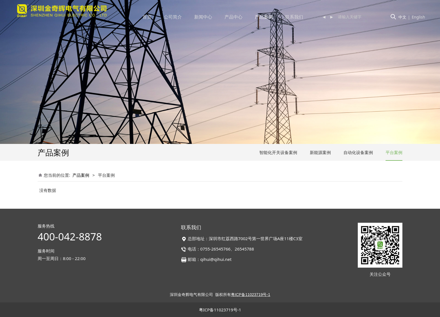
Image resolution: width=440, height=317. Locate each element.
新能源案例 (320, 152)
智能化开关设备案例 (278, 152)
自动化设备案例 (358, 152)
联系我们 (294, 17)
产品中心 (233, 17)
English (418, 17)
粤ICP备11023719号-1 (220, 310)
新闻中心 (203, 17)
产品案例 (264, 17)
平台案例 (394, 152)
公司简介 (173, 17)
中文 (402, 17)
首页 (147, 17)
